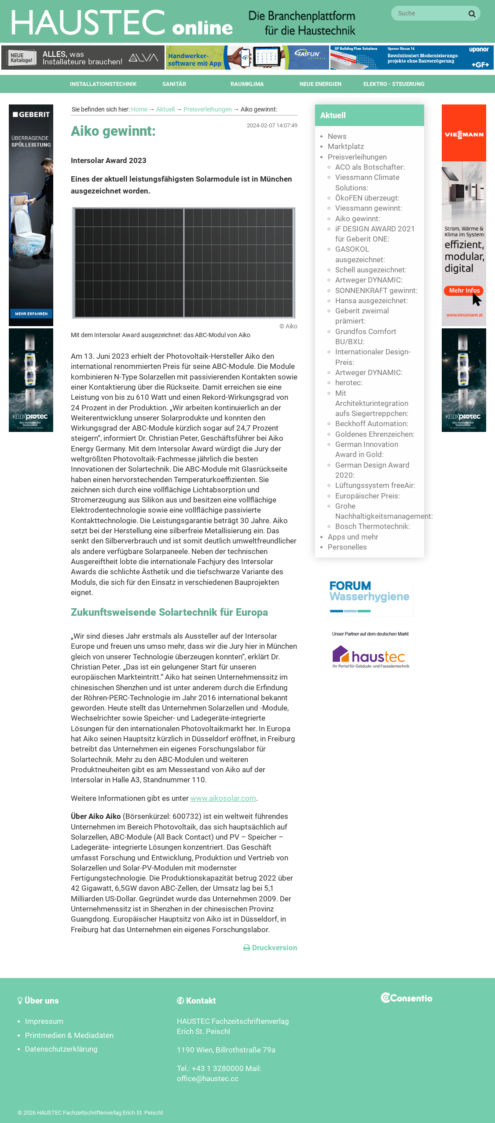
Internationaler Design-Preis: (373, 357)
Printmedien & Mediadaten (69, 1035)
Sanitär (174, 84)
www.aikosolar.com (223, 798)
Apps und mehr (353, 537)
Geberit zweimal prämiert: (362, 316)
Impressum (44, 1021)
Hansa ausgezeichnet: (371, 301)
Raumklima (247, 84)
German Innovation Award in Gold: (366, 449)
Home (139, 109)
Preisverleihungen (207, 109)
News (337, 136)
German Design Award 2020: (372, 470)
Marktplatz (346, 146)
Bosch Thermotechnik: (372, 526)
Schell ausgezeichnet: (371, 270)
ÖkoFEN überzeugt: (367, 198)
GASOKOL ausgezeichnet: (360, 254)
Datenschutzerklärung (61, 1049)
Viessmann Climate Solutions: (367, 182)
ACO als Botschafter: (370, 167)
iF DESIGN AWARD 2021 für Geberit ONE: (375, 234)
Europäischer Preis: (367, 496)
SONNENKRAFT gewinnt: (376, 290)
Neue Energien (320, 84)
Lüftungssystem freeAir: (375, 485)
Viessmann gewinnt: (368, 208)
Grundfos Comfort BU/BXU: (365, 336)
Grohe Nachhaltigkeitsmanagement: (377, 511)
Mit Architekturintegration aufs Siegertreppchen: (371, 403)
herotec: (349, 383)
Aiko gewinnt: (357, 219)
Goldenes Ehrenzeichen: (374, 434)
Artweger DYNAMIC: (369, 280)
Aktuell (165, 109)
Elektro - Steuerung (394, 84)
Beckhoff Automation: (371, 424)
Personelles (347, 547)
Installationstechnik (103, 84)
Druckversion (270, 948)
